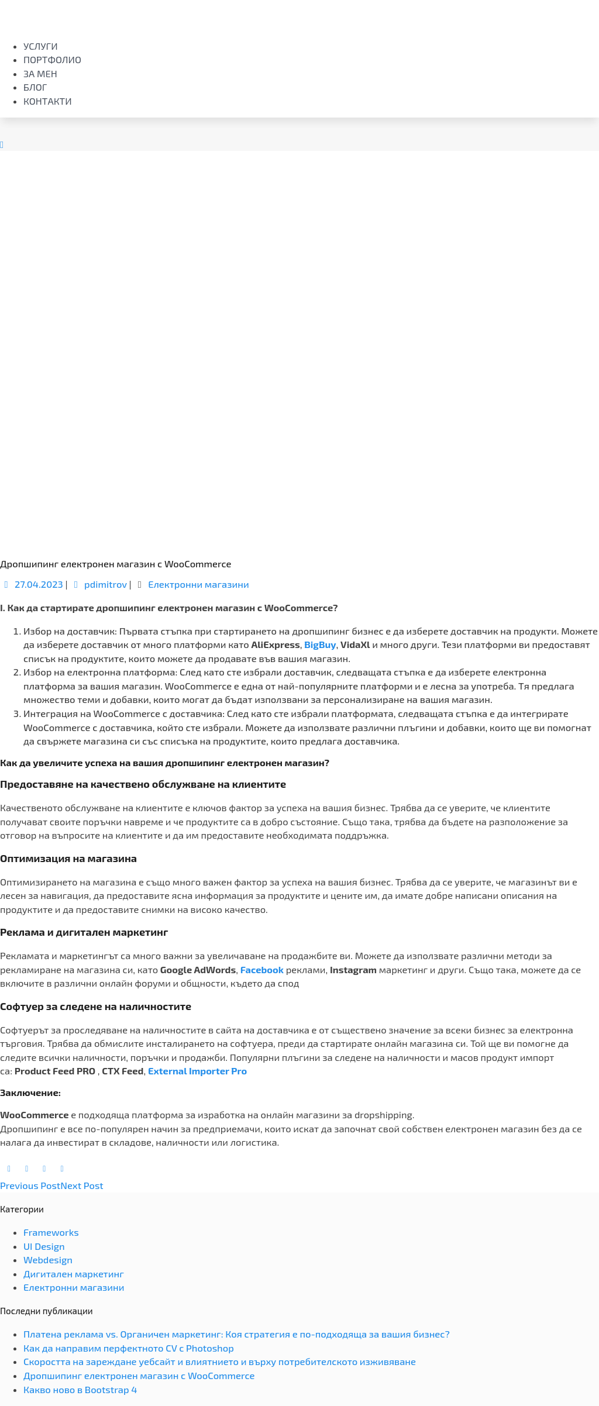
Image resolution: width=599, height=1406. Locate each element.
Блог (35, 86)
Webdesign (48, 1259)
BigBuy (320, 644)
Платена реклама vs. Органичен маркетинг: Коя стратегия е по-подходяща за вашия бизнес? (236, 1333)
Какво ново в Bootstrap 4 (80, 1389)
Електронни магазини (198, 584)
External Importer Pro (197, 1070)
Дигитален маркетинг (73, 1273)
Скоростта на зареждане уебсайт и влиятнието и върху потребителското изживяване (219, 1361)
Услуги (40, 45)
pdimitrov (98, 584)
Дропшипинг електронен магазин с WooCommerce (138, 1375)
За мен (40, 73)
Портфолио (52, 59)
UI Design (44, 1246)
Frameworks (51, 1232)
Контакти (47, 100)
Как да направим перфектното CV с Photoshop (128, 1347)
